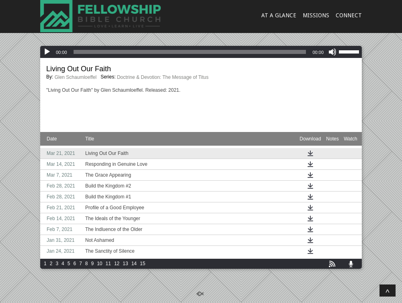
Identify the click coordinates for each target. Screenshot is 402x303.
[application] (201, 52)
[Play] (47, 52)
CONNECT (349, 15)
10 (99, 263)
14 (134, 263)
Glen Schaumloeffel (76, 77)
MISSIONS (316, 15)
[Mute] (332, 52)
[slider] (190, 52)
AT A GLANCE (278, 15)
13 (125, 263)
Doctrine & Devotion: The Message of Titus (163, 77)
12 (116, 263)
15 (142, 263)
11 (108, 263)
